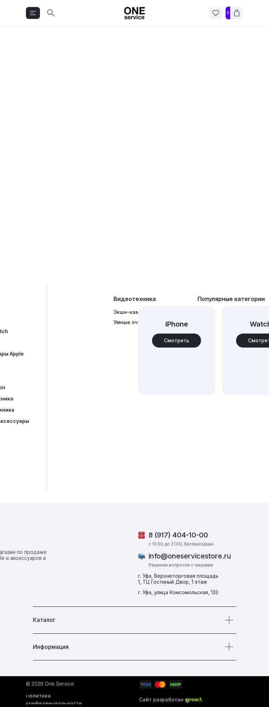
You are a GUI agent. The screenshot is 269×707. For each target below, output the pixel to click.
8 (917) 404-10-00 (178, 535)
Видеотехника (134, 298)
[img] (176, 350)
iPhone (176, 324)
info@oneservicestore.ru (190, 556)
